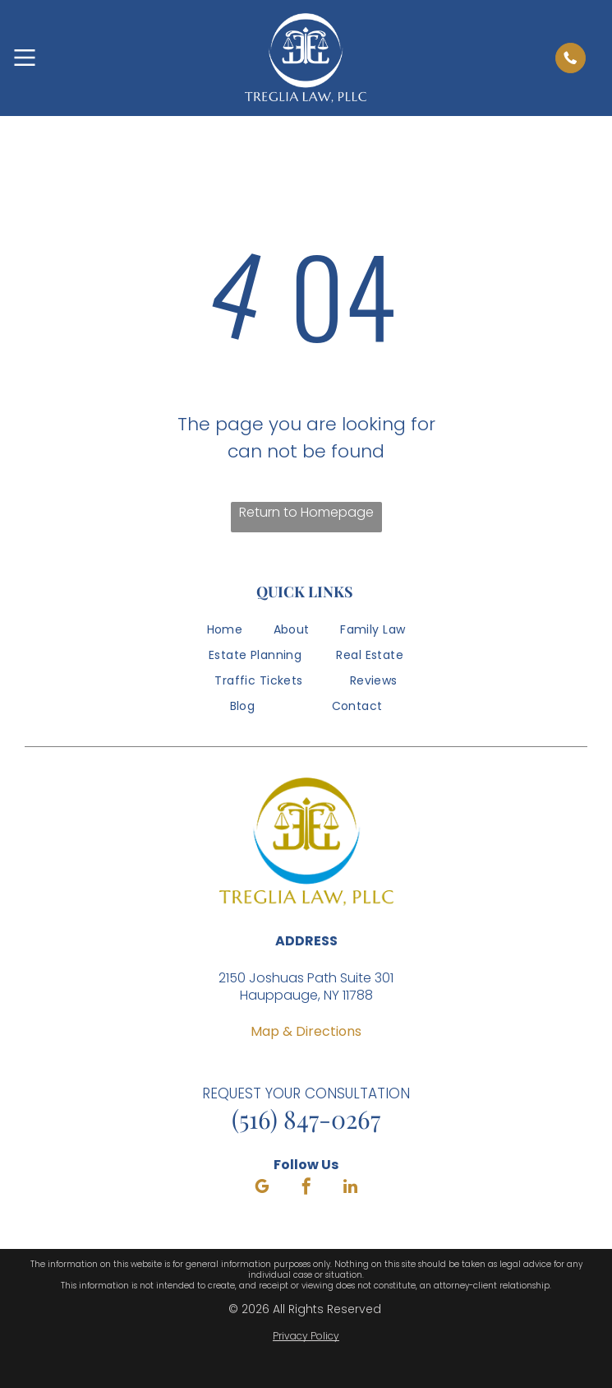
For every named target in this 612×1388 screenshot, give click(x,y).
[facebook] (306, 1188)
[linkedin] (350, 1188)
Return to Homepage (306, 512)
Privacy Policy (306, 1336)
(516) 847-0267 (306, 1119)
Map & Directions (306, 1031)
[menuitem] (225, 634)
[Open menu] (24, 57)
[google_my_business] (262, 1188)
